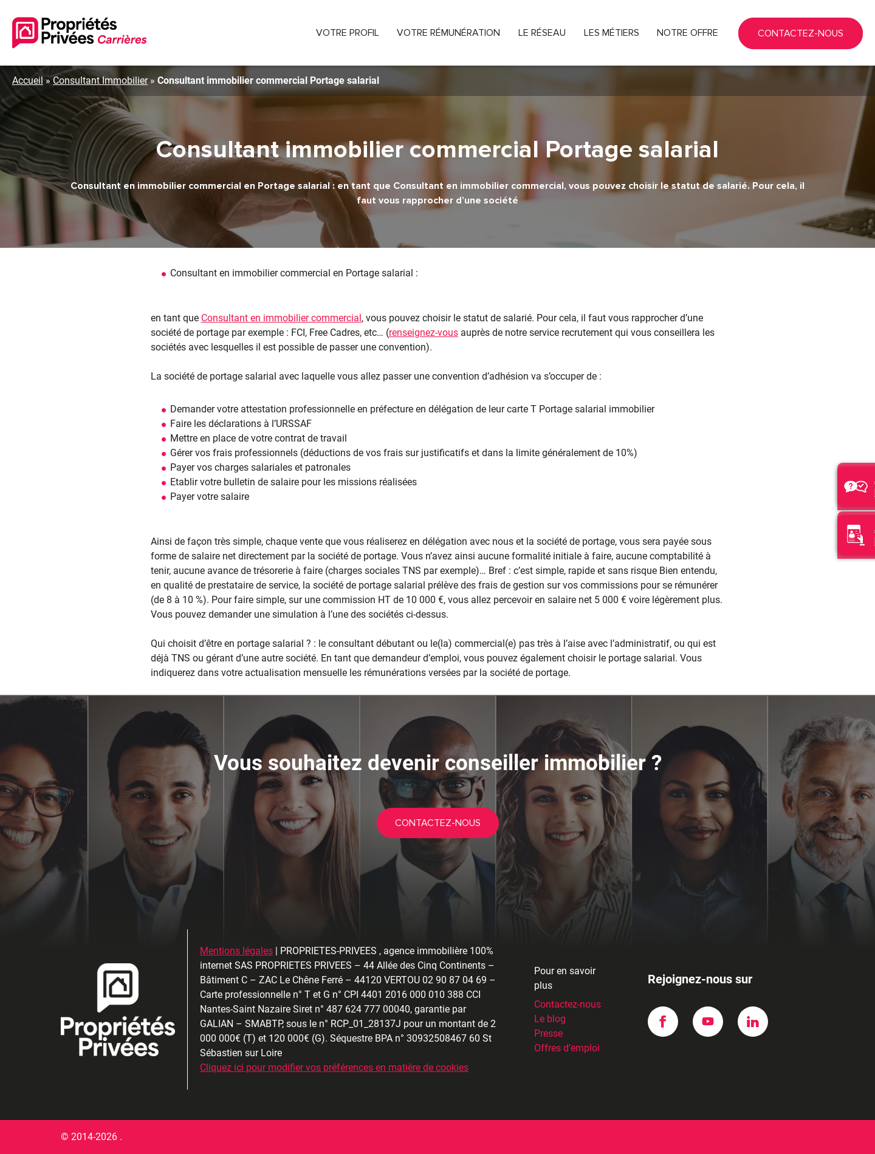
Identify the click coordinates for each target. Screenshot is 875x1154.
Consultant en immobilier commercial (281, 318)
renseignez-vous (423, 332)
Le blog (550, 1019)
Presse (548, 1033)
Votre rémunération (448, 33)
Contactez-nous (838, 37)
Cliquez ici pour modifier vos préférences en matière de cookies (334, 1067)
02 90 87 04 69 (787, 33)
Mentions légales (236, 951)
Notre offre (687, 33)
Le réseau (542, 33)
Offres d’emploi (567, 1048)
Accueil (27, 80)
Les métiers (611, 33)
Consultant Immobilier (100, 80)
